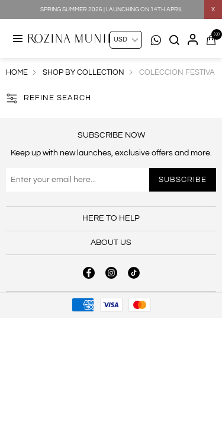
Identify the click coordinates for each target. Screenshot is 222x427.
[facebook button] (89, 273)
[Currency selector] (126, 40)
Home (17, 72)
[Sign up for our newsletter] (111, 180)
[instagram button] (111, 273)
